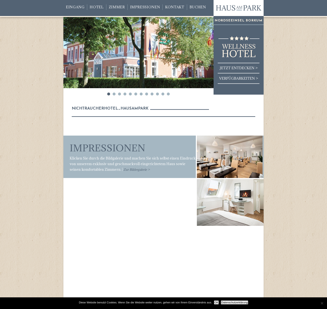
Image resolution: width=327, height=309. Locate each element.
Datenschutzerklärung (234, 302)
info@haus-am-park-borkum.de (168, 275)
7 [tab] (141, 94)
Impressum (236, 293)
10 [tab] (157, 94)
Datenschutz (215, 293)
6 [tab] (135, 94)
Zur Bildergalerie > (136, 170)
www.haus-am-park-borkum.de (165, 281)
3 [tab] (119, 94)
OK (216, 302)
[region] (138, 52)
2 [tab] (114, 94)
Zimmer (117, 7)
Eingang (75, 7)
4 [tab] (124, 94)
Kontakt (174, 7)
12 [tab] (168, 94)
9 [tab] (152, 94)
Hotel (96, 7)
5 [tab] (130, 94)
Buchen (198, 7)
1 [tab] (108, 94)
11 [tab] (162, 94)
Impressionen (145, 7)
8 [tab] (146, 94)
